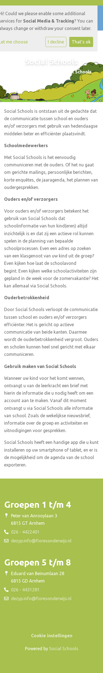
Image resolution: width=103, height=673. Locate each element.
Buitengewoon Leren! (32, 71)
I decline (56, 41)
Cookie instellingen (51, 635)
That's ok (81, 41)
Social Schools (63, 648)
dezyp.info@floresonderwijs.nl (41, 540)
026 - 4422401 (25, 531)
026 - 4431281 (25, 589)
